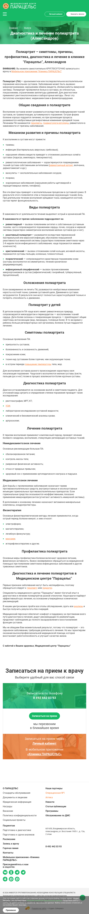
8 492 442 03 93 (44, 697)
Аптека (49, 797)
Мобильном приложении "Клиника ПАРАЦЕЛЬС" (36, 71)
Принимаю (11, 910)
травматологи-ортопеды (56, 123)
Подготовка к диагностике (17, 830)
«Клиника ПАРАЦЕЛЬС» (44, 754)
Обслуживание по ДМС (57, 815)
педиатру (47, 588)
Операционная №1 (55, 793)
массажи (10, 538)
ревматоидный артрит (61, 165)
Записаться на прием (44, 715)
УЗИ (8, 406)
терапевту (32, 588)
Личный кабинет (55, 14)
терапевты (36, 123)
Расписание (9, 839)
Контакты (8, 852)
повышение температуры (38, 364)
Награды (7, 806)
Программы (51, 811)
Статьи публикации (55, 806)
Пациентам (9, 825)
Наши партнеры (53, 788)
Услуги (27, 28)
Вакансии (8, 811)
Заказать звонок (77, 14)
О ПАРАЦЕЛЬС (10, 788)
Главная (13, 28)
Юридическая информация (17, 802)
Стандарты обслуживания (16, 793)
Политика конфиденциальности (19, 815)
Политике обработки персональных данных (44, 901)
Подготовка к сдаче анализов (18, 834)
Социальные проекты (14, 820)
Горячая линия (10, 848)
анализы (78, 606)
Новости (49, 802)
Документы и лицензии (15, 797)
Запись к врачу (11, 843)
